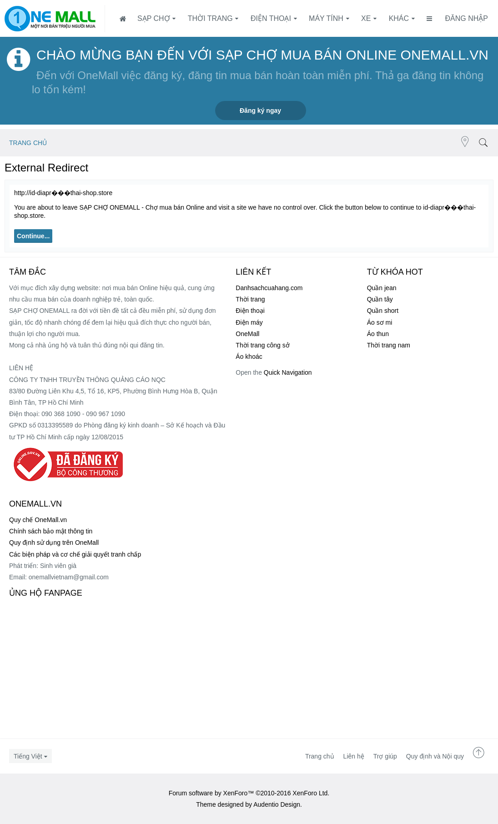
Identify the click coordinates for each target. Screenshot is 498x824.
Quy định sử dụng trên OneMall (54, 542)
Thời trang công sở (262, 345)
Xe (366, 18)
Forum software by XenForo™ (249, 793)
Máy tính (326, 18)
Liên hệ (353, 756)
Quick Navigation (288, 372)
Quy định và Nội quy (435, 756)
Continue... (33, 236)
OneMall (247, 333)
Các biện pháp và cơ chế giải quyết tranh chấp (75, 554)
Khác (399, 18)
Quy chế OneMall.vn (38, 519)
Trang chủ (319, 756)
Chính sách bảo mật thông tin (50, 531)
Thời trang (210, 18)
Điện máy (249, 322)
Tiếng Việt (28, 756)
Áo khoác (249, 356)
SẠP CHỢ (153, 18)
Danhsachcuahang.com (269, 287)
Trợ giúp (385, 756)
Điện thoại (271, 18)
